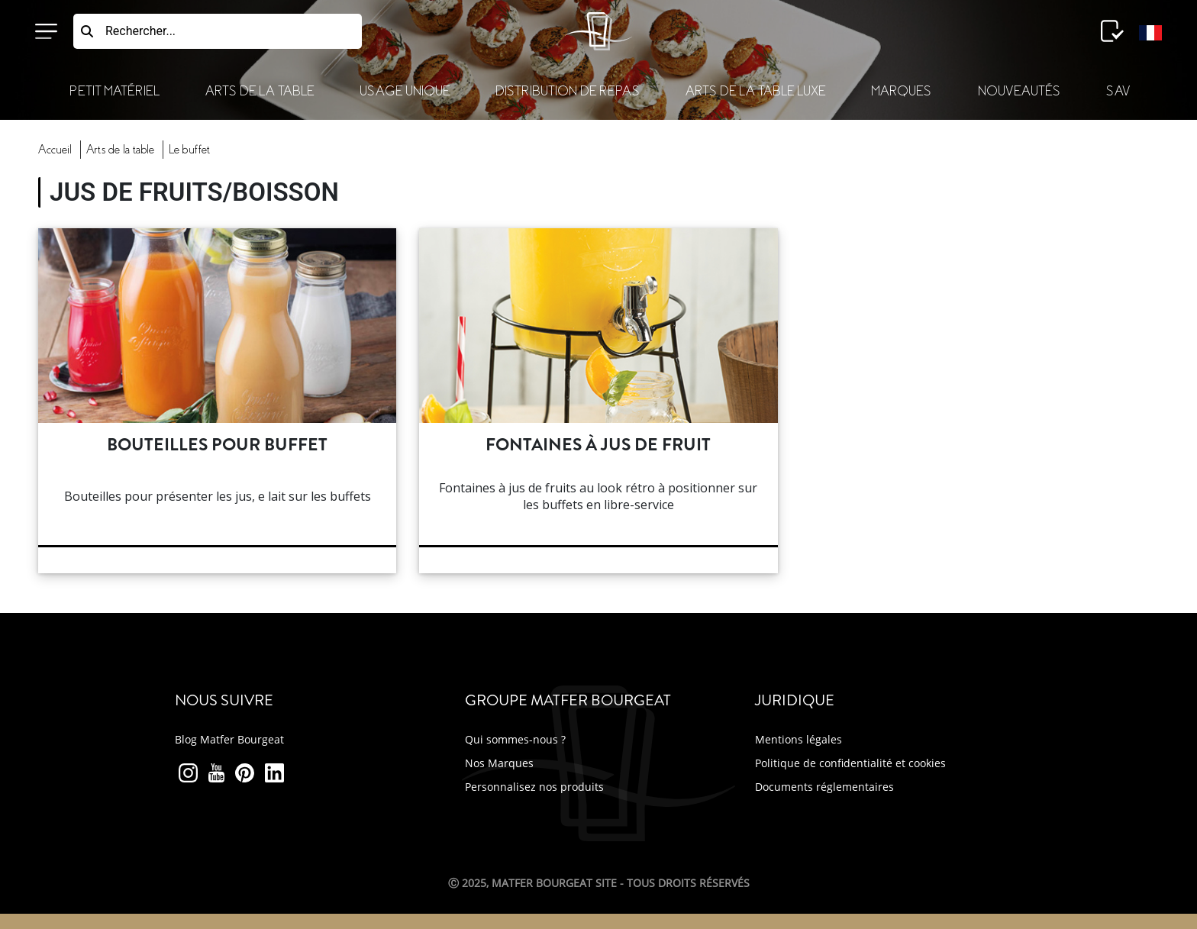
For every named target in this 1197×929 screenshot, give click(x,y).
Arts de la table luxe (755, 91)
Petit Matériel (114, 91)
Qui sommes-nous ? (515, 739)
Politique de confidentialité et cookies (850, 763)
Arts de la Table (259, 91)
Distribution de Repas (567, 91)
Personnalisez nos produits (534, 786)
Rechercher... (140, 31)
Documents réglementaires (824, 786)
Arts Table (120, 150)
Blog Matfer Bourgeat (229, 739)
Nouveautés (1019, 91)
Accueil (55, 150)
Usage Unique (405, 91)
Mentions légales (798, 739)
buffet (189, 150)
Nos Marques (499, 763)
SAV (1118, 91)
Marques (901, 91)
